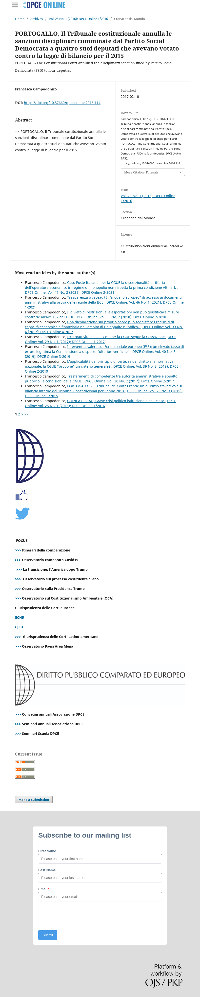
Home (19, 19)
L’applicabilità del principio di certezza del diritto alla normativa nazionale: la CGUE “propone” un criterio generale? (99, 364)
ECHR (19, 617)
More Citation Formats (141, 172)
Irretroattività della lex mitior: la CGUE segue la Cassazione (116, 336)
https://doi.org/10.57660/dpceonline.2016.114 (62, 102)
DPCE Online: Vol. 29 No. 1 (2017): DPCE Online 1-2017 (100, 339)
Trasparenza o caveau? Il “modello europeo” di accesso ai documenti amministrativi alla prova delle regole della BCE (103, 300)
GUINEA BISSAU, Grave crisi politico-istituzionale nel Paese (116, 400)
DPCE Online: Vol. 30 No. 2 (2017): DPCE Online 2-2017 (129, 381)
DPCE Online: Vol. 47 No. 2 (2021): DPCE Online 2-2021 (69, 292)
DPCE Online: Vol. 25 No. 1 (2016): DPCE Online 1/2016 (100, 403)
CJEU (19, 627)
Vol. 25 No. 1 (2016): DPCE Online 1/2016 (78, 19)
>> (26, 414)
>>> (18, 550)
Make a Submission (34, 799)
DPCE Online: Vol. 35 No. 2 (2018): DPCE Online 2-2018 (121, 317)
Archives (36, 19)
